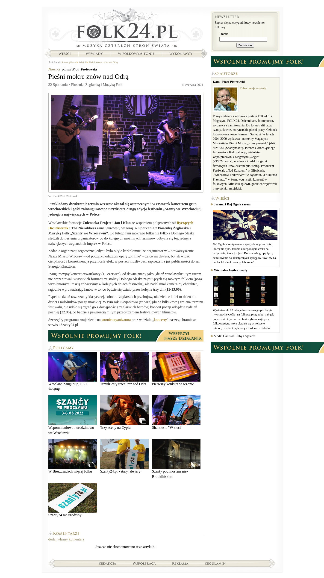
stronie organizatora (116, 320)
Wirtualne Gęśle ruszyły (230, 270)
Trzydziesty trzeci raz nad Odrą (124, 369)
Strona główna (125, 28)
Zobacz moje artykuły (253, 88)
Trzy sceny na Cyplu (124, 412)
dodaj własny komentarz (66, 539)
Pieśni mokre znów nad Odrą (103, 62)
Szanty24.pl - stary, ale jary (124, 456)
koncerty (160, 320)
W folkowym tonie (136, 54)
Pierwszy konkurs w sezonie (176, 369)
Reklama (180, 563)
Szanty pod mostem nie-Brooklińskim (176, 458)
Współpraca (144, 563)
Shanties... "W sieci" (176, 412)
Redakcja (107, 563)
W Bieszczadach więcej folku (72, 456)
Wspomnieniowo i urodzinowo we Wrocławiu (72, 415)
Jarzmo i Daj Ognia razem (232, 204)
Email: (223, 34)
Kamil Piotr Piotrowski (79, 69)
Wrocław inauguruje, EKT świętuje (72, 371)
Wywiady (94, 54)
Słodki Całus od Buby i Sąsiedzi (235, 336)
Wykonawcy (181, 54)
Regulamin (215, 563)
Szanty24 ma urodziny (72, 500)
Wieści (64, 54)
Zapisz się (245, 45)
